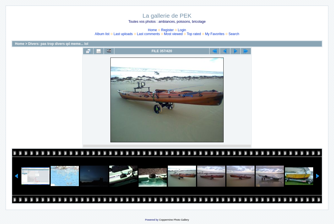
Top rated (194, 34)
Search (233, 34)
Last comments (148, 34)
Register (167, 30)
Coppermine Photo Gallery (174, 219)
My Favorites (214, 34)
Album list (102, 34)
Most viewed (173, 34)
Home (152, 30)
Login (182, 30)
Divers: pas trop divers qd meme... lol (58, 44)
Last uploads (123, 34)
